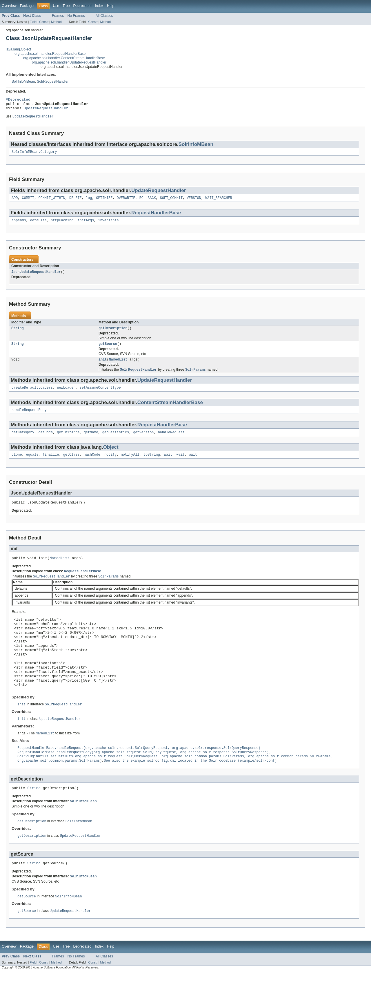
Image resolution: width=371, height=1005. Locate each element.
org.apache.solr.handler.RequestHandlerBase (50, 54)
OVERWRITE (126, 202)
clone (17, 464)
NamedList (118, 366)
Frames (58, 16)
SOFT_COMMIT (171, 202)
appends (19, 224)
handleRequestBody (29, 418)
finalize (51, 464)
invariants (108, 224)
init (103, 366)
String (17, 334)
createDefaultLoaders (32, 395)
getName (91, 441)
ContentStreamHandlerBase (170, 410)
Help (110, 6)
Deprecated (82, 6)
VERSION (194, 202)
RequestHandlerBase (156, 217)
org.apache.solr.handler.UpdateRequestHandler (69, 62)
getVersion (143, 441)
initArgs (85, 224)
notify (110, 464)
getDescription (113, 334)
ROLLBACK (147, 202)
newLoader (66, 395)
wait (168, 464)
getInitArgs (68, 441)
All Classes (104, 16)
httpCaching (62, 224)
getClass (71, 464)
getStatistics (115, 441)
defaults (38, 224)
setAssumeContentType (100, 395)
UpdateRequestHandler (46, 110)
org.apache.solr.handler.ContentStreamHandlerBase (64, 58)
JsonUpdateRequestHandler (36, 277)
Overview (9, 6)
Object (111, 456)
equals (32, 464)
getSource (108, 350)
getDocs (45, 441)
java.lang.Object (18, 49)
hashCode (92, 464)
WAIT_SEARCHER (218, 202)
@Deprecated (18, 100)
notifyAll (130, 464)
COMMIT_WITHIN (51, 202)
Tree (66, 6)
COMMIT (28, 202)
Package (27, 6)
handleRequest (171, 441)
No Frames (76, 16)
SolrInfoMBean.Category (34, 155)
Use (56, 6)
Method (56, 21)
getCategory (23, 441)
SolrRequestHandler (52, 81)
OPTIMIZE (104, 202)
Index (99, 6)
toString (151, 464)
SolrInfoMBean (23, 81)
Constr (43, 21)
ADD (15, 202)
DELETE (75, 202)
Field (33, 21)
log (89, 202)
